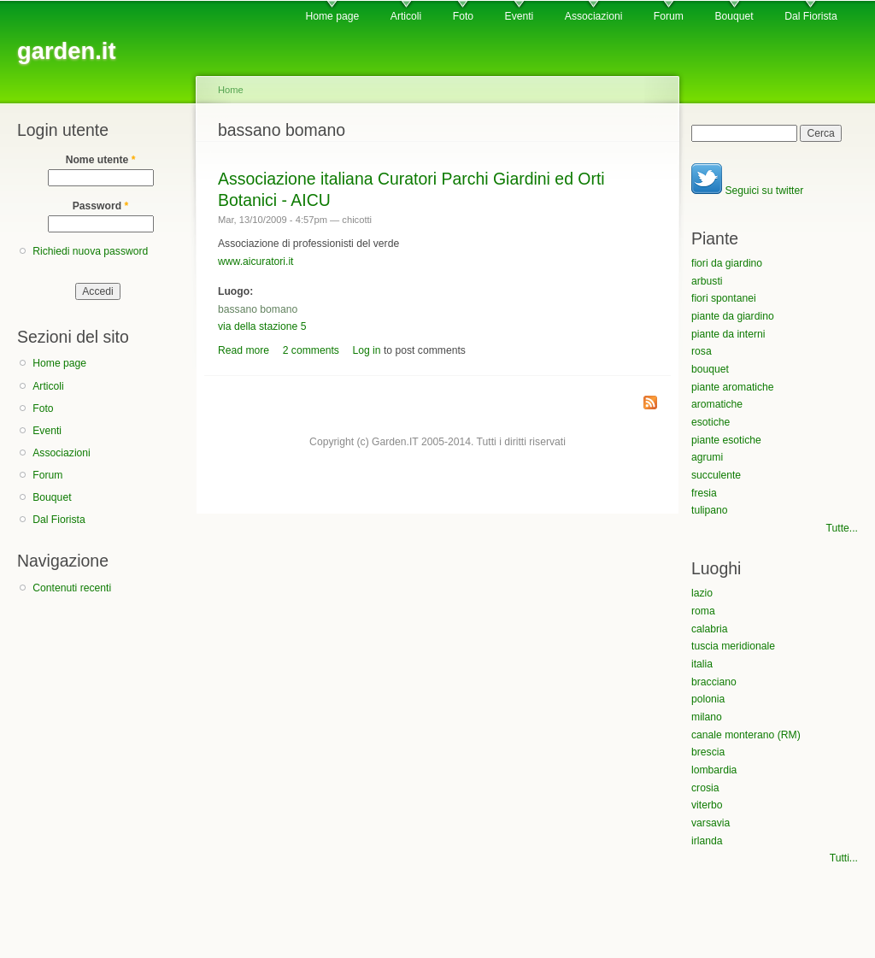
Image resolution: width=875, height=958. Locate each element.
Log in (366, 350)
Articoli (406, 16)
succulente (716, 475)
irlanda (707, 841)
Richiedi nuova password (90, 251)
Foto (463, 16)
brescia (708, 752)
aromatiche (717, 404)
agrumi (707, 457)
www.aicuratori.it (256, 261)
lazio (702, 593)
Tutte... (842, 528)
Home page (332, 16)
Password (101, 206)
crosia (705, 788)
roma (703, 611)
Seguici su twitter (747, 191)
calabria (709, 629)
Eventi (519, 16)
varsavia (710, 823)
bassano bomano (257, 309)
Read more (243, 350)
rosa (701, 351)
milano (706, 717)
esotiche (710, 422)
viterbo (707, 805)
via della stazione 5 (262, 326)
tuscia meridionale (733, 646)
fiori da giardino (726, 263)
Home (231, 90)
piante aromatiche (732, 387)
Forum (669, 16)
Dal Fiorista (810, 16)
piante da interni (728, 334)
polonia (708, 699)
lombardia (714, 770)
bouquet (710, 369)
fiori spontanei (723, 298)
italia (702, 664)
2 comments (311, 350)
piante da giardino (732, 316)
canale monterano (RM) (746, 735)
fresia (704, 493)
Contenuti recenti (71, 588)
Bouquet (733, 16)
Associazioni (594, 16)
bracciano (714, 682)
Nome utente (101, 160)
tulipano (709, 510)
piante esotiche (726, 440)
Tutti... (844, 858)
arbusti (707, 281)
